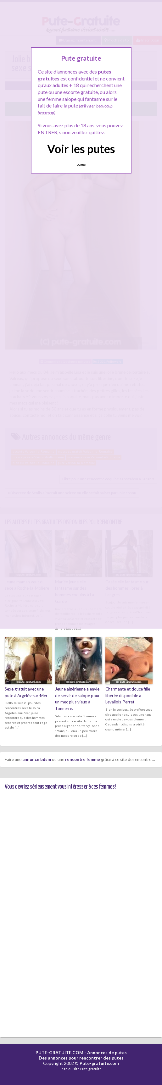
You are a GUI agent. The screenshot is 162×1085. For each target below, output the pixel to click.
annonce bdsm (36, 759)
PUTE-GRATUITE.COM (59, 1052)
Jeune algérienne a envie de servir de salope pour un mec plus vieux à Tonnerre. (77, 698)
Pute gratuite (91, 1069)
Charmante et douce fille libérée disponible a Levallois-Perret (127, 695)
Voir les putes (81, 149)
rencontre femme (82, 759)
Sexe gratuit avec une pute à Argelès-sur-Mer (26, 692)
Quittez (81, 164)
